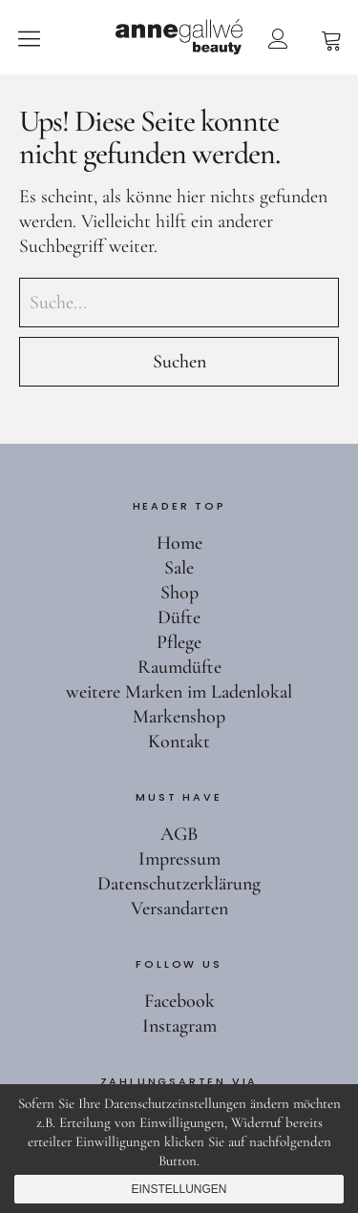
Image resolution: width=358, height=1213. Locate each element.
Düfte (179, 617)
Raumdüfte (179, 667)
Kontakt (179, 741)
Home (179, 543)
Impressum (179, 858)
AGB (179, 834)
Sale (179, 567)
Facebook (179, 1001)
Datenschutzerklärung (179, 883)
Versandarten (179, 908)
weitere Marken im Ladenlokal (179, 691)
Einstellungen (178, 1189)
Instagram (179, 1025)
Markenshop (179, 716)
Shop (179, 592)
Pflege (179, 642)
